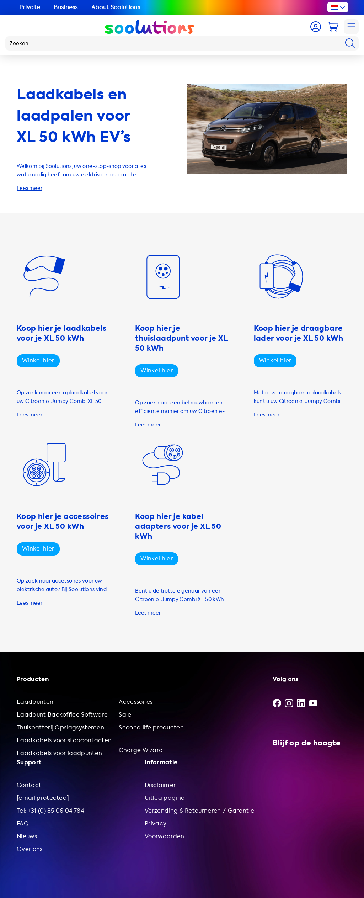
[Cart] (333, 26)
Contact (29, 785)
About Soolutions (115, 7)
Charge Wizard (141, 750)
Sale (125, 714)
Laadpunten (35, 702)
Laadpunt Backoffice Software (62, 714)
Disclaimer (160, 785)
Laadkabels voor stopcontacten (64, 740)
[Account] (315, 26)
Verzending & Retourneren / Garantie (199, 810)
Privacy (155, 823)
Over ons (30, 849)
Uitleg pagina (165, 798)
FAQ (23, 823)
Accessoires (136, 702)
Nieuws (27, 836)
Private (29, 7)
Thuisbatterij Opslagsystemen (60, 727)
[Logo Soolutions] (149, 26)
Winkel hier (38, 360)
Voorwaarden (164, 836)
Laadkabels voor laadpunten (59, 753)
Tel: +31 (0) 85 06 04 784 (50, 810)
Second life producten (151, 727)
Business (66, 7)
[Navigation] (351, 26)
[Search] (350, 43)
